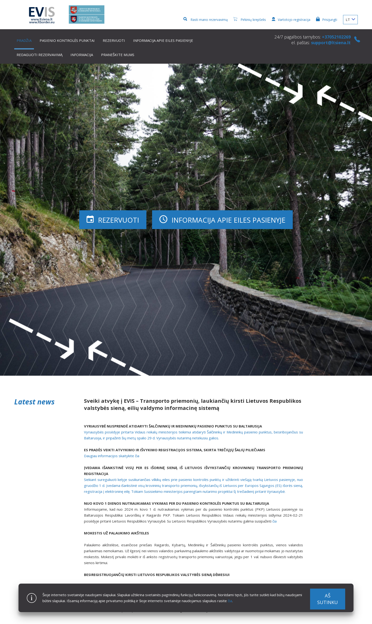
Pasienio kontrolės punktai (67, 40)
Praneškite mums (117, 54)
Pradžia (24, 40)
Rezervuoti (114, 40)
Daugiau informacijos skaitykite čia (111, 455)
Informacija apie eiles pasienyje (163, 40)
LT (350, 19)
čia (230, 600)
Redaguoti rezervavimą (39, 54)
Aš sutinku (327, 598)
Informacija (81, 54)
